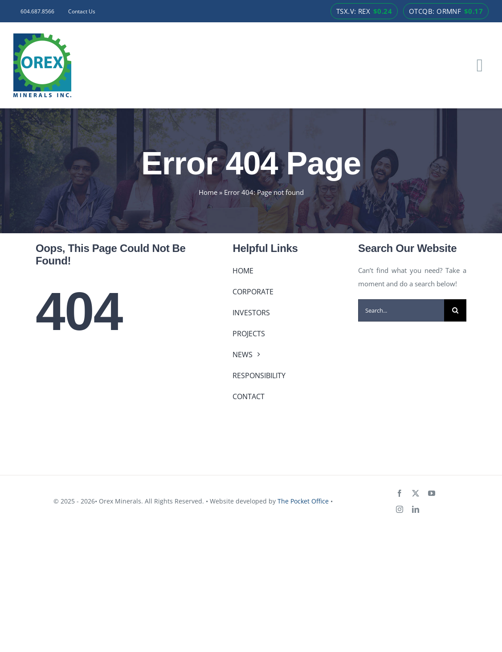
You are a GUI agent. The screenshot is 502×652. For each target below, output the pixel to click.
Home (208, 192)
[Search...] (401, 310)
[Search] (455, 310)
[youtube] (431, 493)
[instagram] (399, 509)
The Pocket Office (303, 501)
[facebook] (399, 493)
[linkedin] (415, 509)
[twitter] (415, 493)
